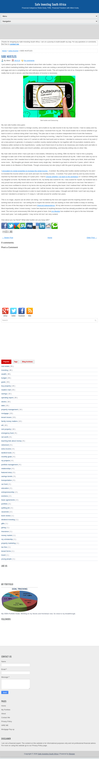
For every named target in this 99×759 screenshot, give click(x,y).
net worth (5, 437)
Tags (16, 362)
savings (4, 394)
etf (2, 425)
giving (3, 527)
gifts (3, 523)
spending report (7, 398)
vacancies (5, 512)
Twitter (13, 315)
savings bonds (7, 476)
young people (6, 559)
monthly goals (6, 457)
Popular (6, 362)
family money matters (9, 421)
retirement (5, 445)
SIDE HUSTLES (8, 56)
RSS (29, 315)
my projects (5, 461)
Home (4, 51)
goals (3, 382)
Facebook (21, 315)
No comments (29, 61)
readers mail (6, 390)
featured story (6, 472)
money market (7, 535)
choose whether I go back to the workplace (62, 177)
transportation (6, 480)
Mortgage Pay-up (7, 729)
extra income (13, 51)
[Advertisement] (49, 32)
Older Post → (92, 238)
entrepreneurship (8, 492)
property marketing (8, 543)
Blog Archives (27, 362)
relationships (6, 468)
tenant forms (6, 551)
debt (3, 406)
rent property (6, 429)
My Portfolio (5, 710)
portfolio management (9, 465)
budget (4, 378)
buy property (6, 386)
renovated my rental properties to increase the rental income (25, 171)
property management (9, 409)
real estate (5, 366)
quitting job (5, 508)
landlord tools (6, 453)
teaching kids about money (11, 441)
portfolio (4, 504)
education (5, 488)
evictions (4, 496)
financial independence (46, 205)
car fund (4, 484)
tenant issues (6, 417)
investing (4, 370)
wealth (4, 374)
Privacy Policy (6, 721)
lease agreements (8, 500)
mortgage (5, 413)
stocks (4, 402)
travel (3, 555)
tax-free (4, 547)
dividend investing (8, 520)
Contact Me (5, 717)
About (3, 714)
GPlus (5, 315)
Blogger (72, 754)
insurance (5, 531)
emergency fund (7, 433)
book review (6, 516)
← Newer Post (7, 238)
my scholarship (7, 539)
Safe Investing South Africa (50, 4)
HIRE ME (4, 725)
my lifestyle (55, 211)
